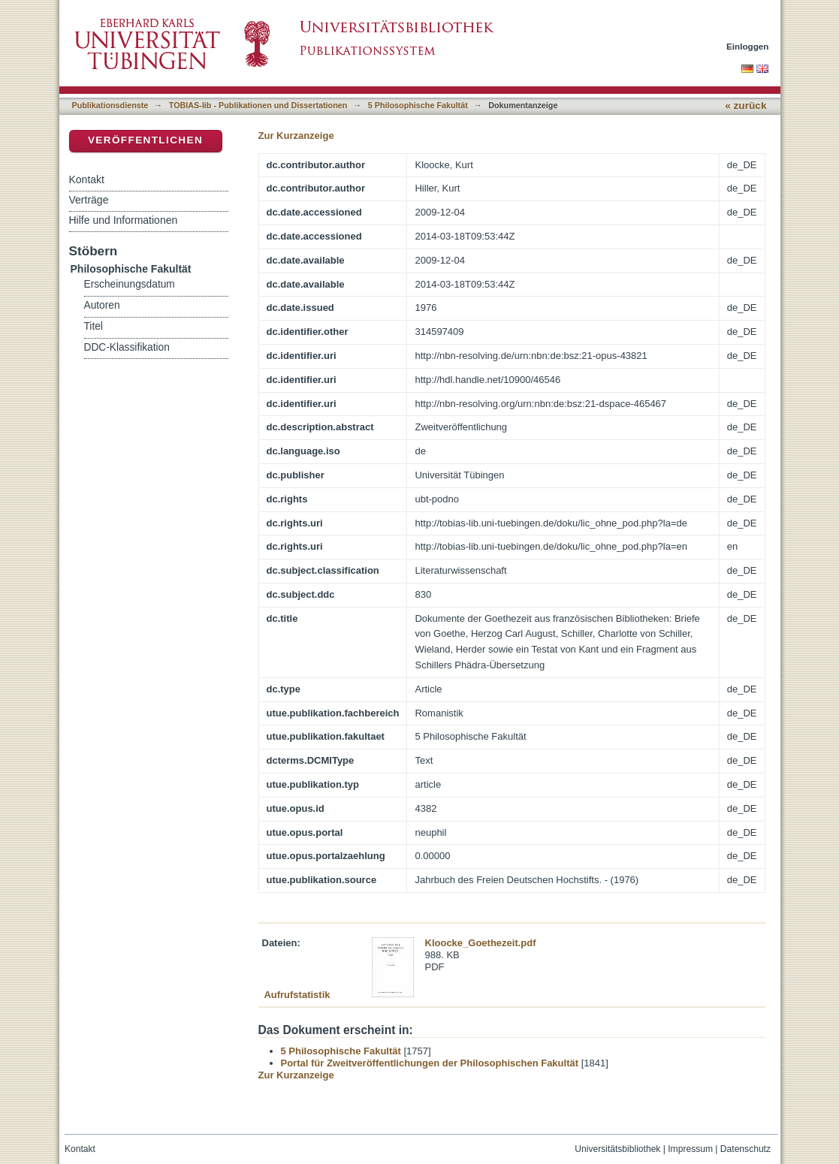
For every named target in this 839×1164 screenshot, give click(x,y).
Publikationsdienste (110, 105)
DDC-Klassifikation (127, 347)
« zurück (745, 105)
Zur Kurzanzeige (296, 135)
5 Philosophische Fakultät (418, 105)
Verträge (89, 200)
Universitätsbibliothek (617, 1149)
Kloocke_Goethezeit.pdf (480, 942)
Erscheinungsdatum (129, 284)
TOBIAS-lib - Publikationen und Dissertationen (258, 105)
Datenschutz (745, 1149)
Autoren (102, 305)
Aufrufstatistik (297, 994)
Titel (93, 326)
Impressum (690, 1149)
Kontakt (86, 179)
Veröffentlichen (145, 140)
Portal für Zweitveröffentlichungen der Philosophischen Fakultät (430, 1063)
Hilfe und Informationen (123, 220)
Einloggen (747, 46)
